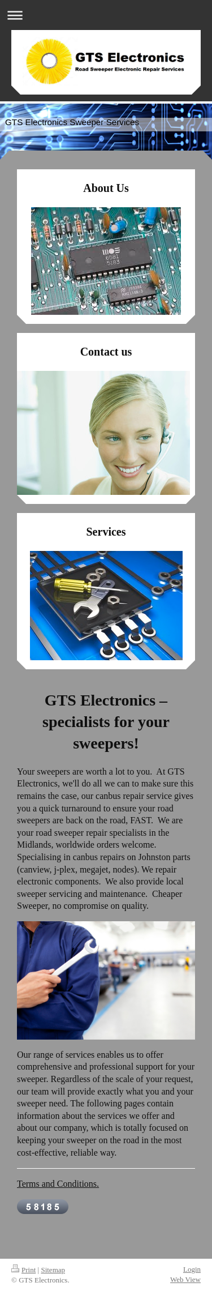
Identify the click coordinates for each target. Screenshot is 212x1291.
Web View (185, 1279)
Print (23, 1270)
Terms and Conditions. (58, 1184)
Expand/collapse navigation (106, 15)
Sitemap (53, 1270)
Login (192, 1269)
